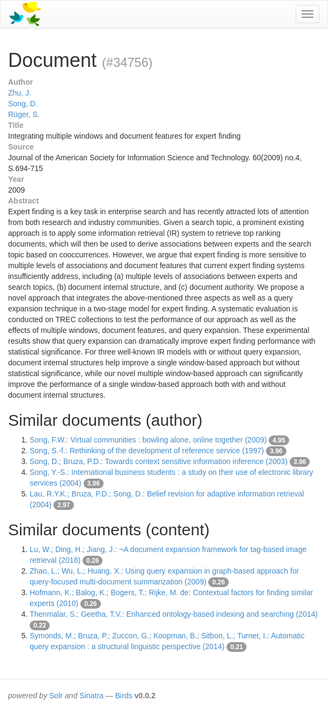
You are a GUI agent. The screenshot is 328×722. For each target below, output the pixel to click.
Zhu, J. (19, 92)
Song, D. (22, 103)
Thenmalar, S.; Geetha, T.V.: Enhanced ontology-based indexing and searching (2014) (174, 614)
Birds (123, 695)
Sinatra (91, 695)
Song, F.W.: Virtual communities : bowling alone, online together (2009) (148, 439)
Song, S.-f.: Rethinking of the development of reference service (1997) (147, 450)
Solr (56, 695)
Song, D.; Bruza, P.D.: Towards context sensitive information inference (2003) (159, 461)
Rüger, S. (23, 114)
